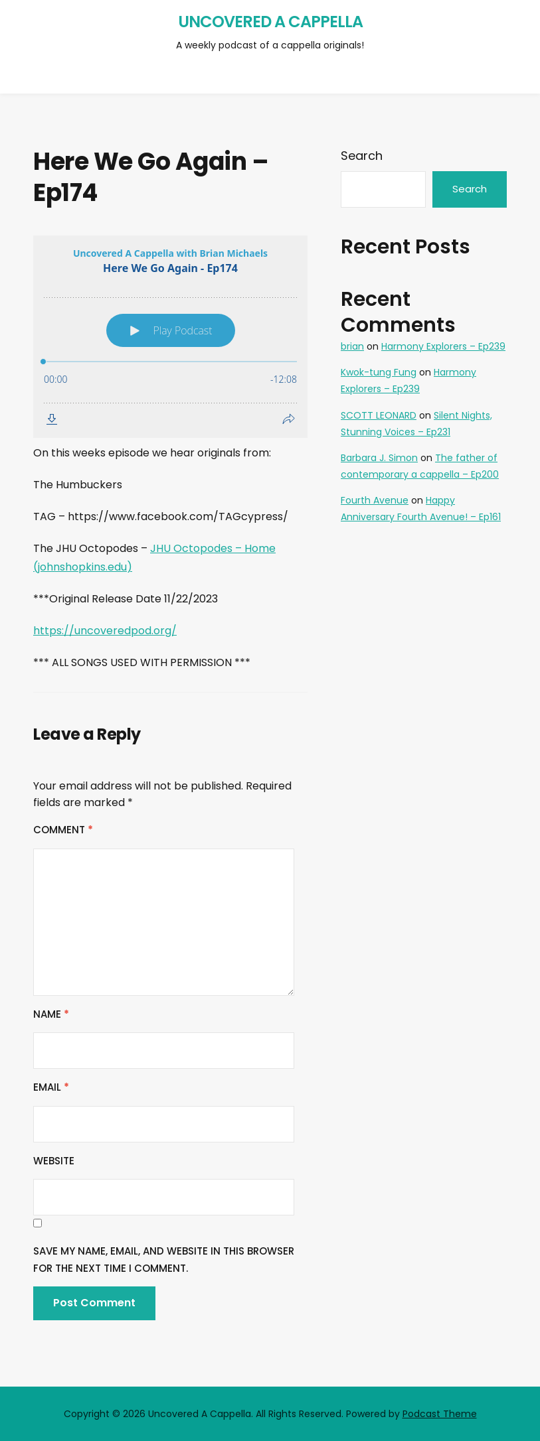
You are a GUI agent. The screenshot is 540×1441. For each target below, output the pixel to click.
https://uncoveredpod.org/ (105, 630)
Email (51, 1087)
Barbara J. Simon (379, 457)
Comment (63, 830)
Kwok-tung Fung (378, 372)
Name (51, 1014)
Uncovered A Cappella (270, 22)
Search (362, 155)
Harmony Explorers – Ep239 (443, 346)
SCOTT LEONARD (378, 415)
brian (352, 346)
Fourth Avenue (374, 500)
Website (53, 1161)
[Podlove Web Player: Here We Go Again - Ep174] (170, 337)
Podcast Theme (440, 1413)
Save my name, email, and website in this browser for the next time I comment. (163, 1259)
